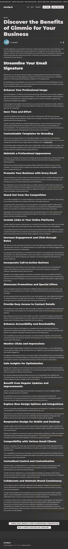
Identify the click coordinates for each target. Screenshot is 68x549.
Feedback (38, 7)
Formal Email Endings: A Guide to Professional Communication (34, 523)
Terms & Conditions (17, 545)
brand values (48, 142)
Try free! (46, 7)
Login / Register (57, 7)
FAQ (28, 7)
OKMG (28, 545)
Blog (32, 7)
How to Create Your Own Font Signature (34, 527)
